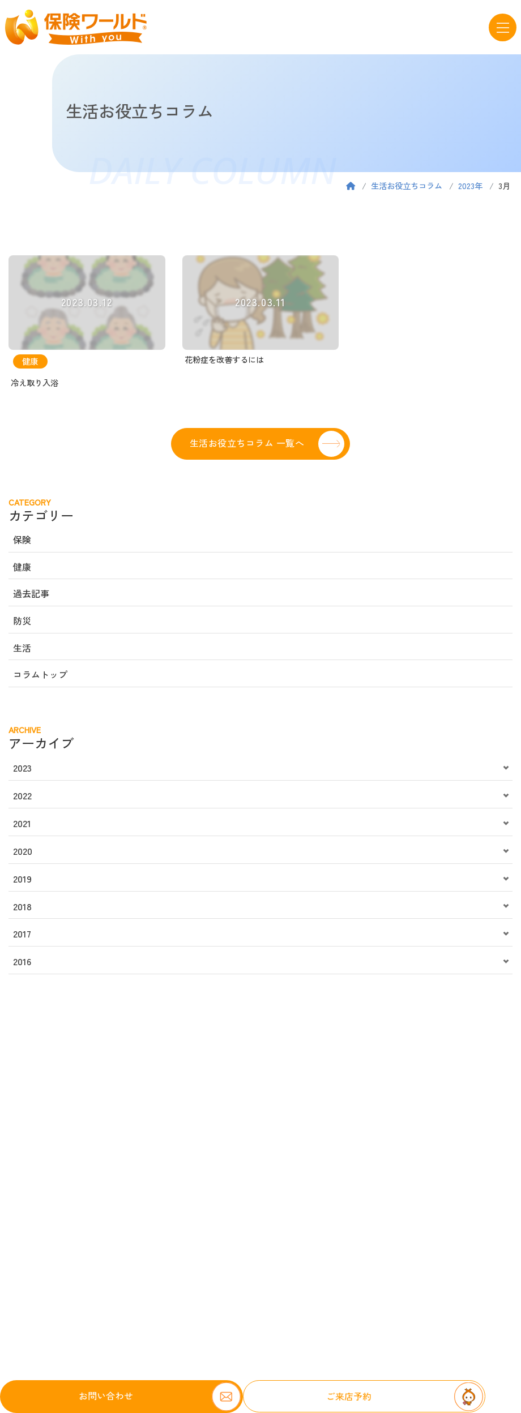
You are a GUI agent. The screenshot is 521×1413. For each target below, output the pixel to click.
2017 (22, 933)
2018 (22, 906)
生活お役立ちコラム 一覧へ (247, 442)
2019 (22, 878)
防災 (22, 620)
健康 (22, 566)
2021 (22, 823)
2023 (22, 767)
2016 (22, 961)
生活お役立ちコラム (406, 185)
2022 (22, 795)
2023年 (470, 185)
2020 (22, 851)
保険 (22, 539)
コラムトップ (40, 674)
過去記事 (31, 593)
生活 (22, 647)
